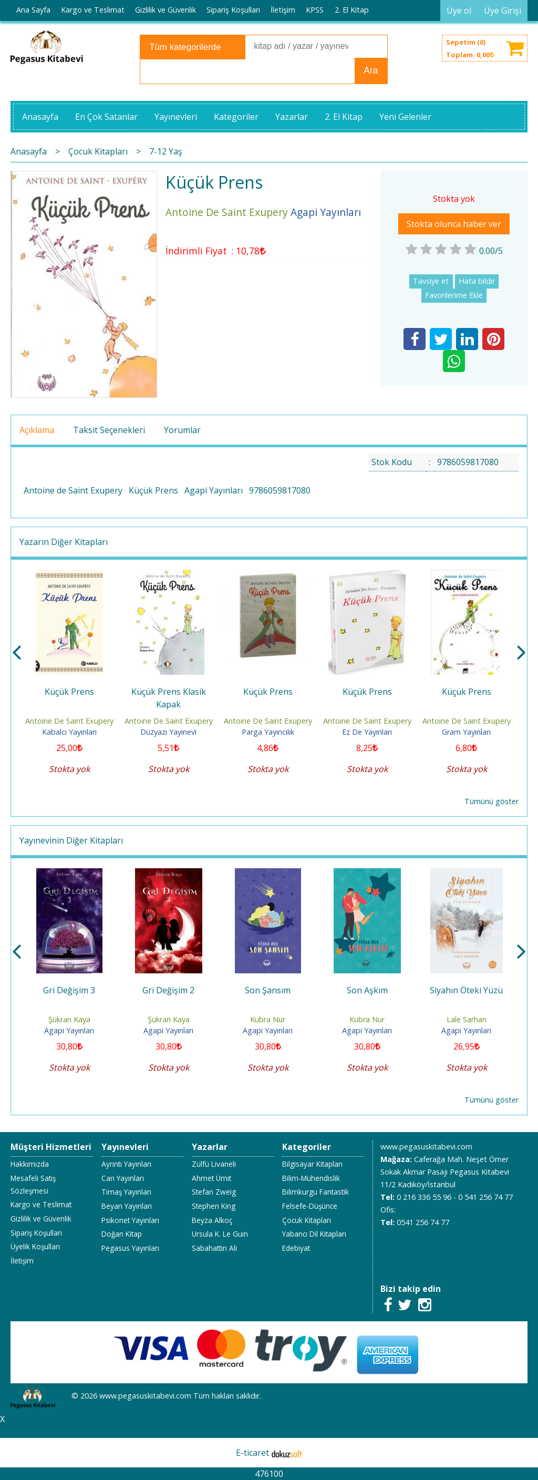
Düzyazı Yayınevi (168, 732)
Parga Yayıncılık (268, 732)
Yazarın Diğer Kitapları (63, 542)
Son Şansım (268, 990)
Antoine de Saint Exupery (73, 490)
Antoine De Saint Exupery (69, 721)
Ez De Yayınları (367, 732)
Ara (371, 70)
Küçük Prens (153, 490)
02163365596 (458, 1247)
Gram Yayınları (466, 732)
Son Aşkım (367, 990)
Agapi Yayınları (213, 490)
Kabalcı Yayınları (69, 732)
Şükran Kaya (69, 1019)
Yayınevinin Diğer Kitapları (71, 840)
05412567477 (403, 1247)
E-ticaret (252, 1452)
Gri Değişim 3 (69, 990)
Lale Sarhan (467, 1019)
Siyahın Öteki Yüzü (466, 990)
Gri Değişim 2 (168, 990)
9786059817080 (280, 490)
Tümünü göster (491, 801)
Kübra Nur (267, 1019)
